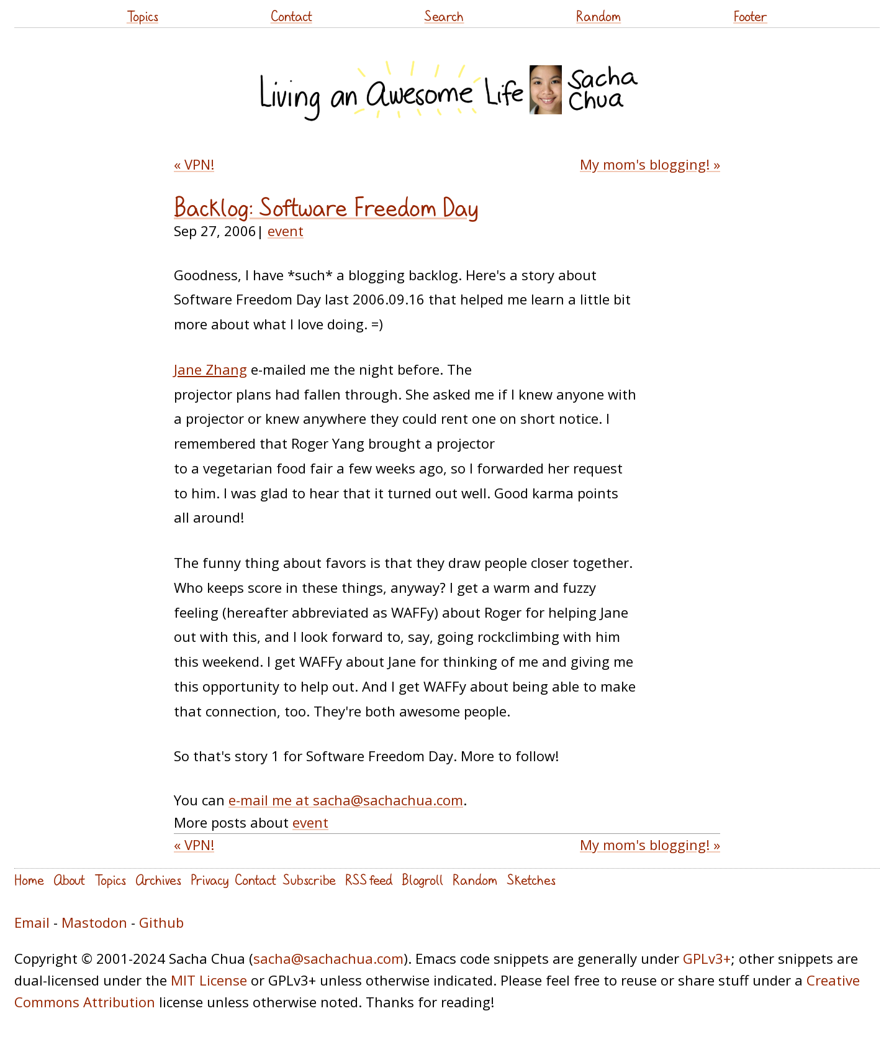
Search (444, 15)
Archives (158, 879)
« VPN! (194, 164)
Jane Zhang (210, 369)
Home (29, 879)
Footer (750, 15)
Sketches (531, 879)
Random (598, 15)
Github (161, 922)
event (286, 230)
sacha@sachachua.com (328, 958)
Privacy (209, 879)
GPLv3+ (707, 958)
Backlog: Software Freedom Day (326, 207)
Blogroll (422, 879)
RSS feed (368, 879)
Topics (142, 15)
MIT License (209, 980)
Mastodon (94, 922)
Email (32, 922)
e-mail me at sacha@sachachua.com (345, 799)
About (69, 879)
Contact (291, 15)
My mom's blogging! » (650, 164)
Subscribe (309, 879)
